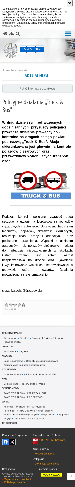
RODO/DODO (11, 422)
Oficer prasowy (45, 411)
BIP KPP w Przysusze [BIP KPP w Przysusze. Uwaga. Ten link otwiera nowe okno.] (53, 439)
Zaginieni (23, 351)
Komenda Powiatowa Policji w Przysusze (24, 406)
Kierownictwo (10, 338)
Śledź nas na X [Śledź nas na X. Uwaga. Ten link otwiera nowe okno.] (12, 442)
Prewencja (7, 355)
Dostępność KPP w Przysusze (29, 418)
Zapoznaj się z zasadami (17, 479)
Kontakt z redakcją (44, 453)
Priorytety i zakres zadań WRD (41, 374)
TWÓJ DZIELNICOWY (10, 388)
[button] (68, 34)
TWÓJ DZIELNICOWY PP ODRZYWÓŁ (24, 397)
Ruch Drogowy (9, 369)
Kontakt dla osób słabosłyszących (21, 414)
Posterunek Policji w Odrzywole (47, 338)
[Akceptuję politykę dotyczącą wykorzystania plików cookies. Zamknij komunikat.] (70, 3)
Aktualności (23, 70)
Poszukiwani (10, 351)
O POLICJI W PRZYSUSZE (12, 332)
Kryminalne (7, 346)
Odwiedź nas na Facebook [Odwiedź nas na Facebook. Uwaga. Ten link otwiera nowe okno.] (5, 442)
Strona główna (9, 70)
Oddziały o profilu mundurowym (42, 361)
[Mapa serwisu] (11, 34)
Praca (4, 378)
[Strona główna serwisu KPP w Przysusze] (5, 34)
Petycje (7, 418)
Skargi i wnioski (48, 414)
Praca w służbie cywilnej (33, 384)
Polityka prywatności (15, 482)
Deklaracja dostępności (47, 463)
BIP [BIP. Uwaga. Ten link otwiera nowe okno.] (3, 422)
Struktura (24, 338)
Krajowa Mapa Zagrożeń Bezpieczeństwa (24, 365)
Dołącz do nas (11, 384)
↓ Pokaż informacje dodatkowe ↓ (37, 88)
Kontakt (6, 401)
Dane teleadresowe (13, 361)
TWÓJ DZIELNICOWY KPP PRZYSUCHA (25, 393)
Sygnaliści (64, 414)
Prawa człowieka (12, 342)
